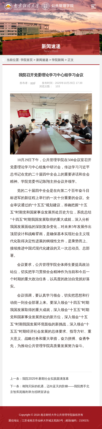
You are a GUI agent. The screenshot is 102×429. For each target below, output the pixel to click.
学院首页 (27, 59)
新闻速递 (42, 59)
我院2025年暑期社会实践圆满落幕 (45, 378)
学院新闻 (58, 59)
